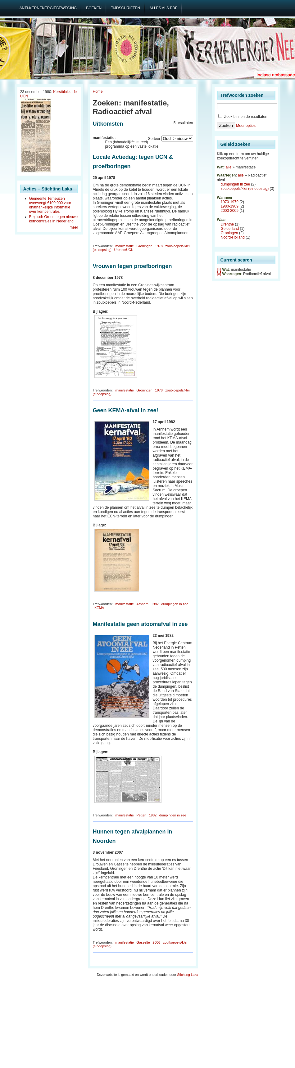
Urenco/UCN (124, 250)
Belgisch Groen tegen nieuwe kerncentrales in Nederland (53, 219)
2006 (156, 942)
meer (74, 227)
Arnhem (142, 604)
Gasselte (143, 942)
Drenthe (227, 224)
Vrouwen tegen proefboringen (132, 266)
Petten (141, 815)
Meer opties (246, 125)
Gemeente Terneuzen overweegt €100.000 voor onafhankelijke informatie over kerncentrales (50, 205)
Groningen (144, 246)
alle (229, 167)
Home (98, 91)
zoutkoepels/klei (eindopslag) (245, 188)
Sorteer (154, 138)
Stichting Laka (187, 974)
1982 (154, 604)
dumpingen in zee (174, 604)
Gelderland (230, 228)
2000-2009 (229, 210)
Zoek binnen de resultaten (242, 116)
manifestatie (124, 246)
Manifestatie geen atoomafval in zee (140, 624)
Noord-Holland (233, 237)
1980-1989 (229, 206)
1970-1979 (229, 202)
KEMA (99, 608)
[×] (219, 269)
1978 (158, 246)
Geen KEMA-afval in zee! (125, 410)
